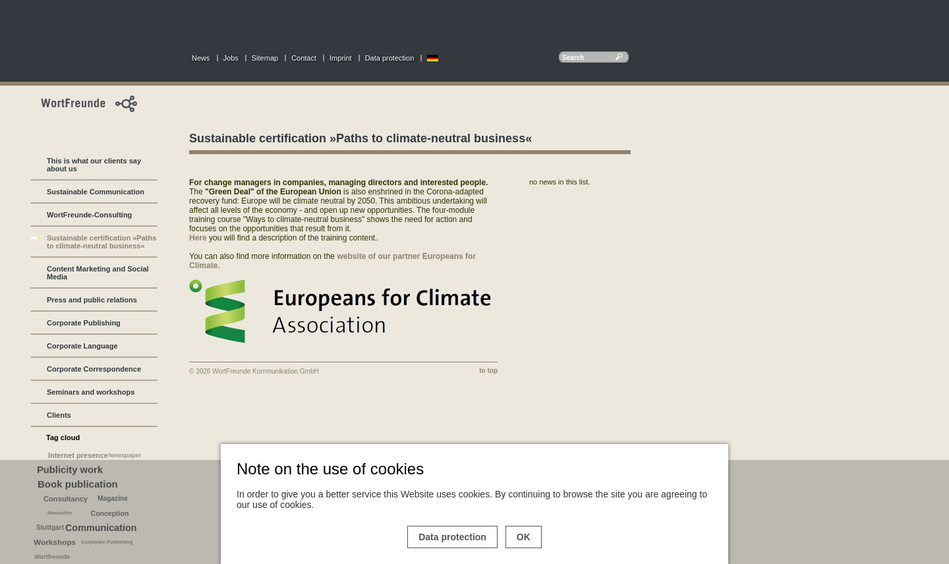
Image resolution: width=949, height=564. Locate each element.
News (201, 58)
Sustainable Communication (95, 192)
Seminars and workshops (90, 392)
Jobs (231, 58)
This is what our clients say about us (94, 165)
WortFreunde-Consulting (89, 215)
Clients (59, 415)
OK (524, 537)
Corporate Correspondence (94, 369)
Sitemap (265, 58)
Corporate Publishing (84, 323)
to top (488, 370)
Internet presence (78, 455)
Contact (303, 58)
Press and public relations (92, 300)
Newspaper (125, 455)
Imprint (341, 58)
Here (198, 237)
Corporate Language (82, 346)
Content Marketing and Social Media (98, 273)
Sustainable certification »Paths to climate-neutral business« (101, 242)
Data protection (390, 58)
